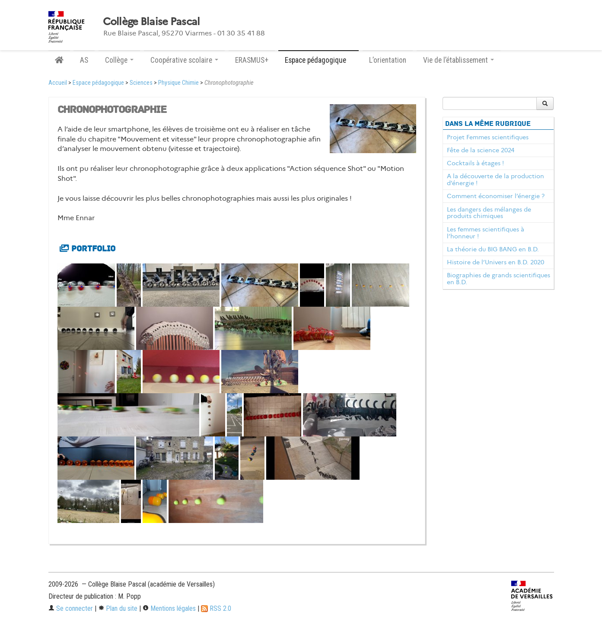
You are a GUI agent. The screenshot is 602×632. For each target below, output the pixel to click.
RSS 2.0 (216, 608)
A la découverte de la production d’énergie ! (495, 179)
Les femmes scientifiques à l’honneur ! (485, 232)
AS (84, 60)
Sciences (141, 83)
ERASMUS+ (251, 60)
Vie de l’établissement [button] (458, 60)
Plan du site (117, 608)
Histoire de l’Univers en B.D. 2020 (495, 262)
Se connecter (70, 608)
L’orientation (387, 60)
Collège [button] (119, 60)
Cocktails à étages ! (475, 163)
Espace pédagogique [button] (318, 60)
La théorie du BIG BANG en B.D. (493, 249)
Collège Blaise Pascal (151, 21)
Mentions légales (169, 608)
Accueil (57, 83)
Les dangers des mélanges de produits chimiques (489, 212)
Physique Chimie (178, 83)
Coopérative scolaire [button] (184, 60)
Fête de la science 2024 (480, 150)
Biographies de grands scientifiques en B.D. (498, 278)
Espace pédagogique (98, 83)
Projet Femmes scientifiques (488, 137)
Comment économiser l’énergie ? (496, 196)
